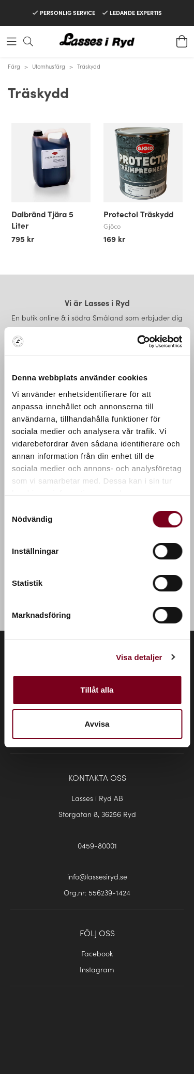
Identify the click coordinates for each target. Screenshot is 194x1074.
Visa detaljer (139, 657)
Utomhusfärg (48, 66)
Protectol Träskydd (138, 213)
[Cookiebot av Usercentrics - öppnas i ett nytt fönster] (138, 341)
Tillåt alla (97, 689)
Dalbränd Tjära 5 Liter (42, 219)
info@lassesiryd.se (97, 876)
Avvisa (97, 723)
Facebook (97, 953)
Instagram (97, 969)
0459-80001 (97, 845)
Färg (14, 66)
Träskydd (88, 66)
